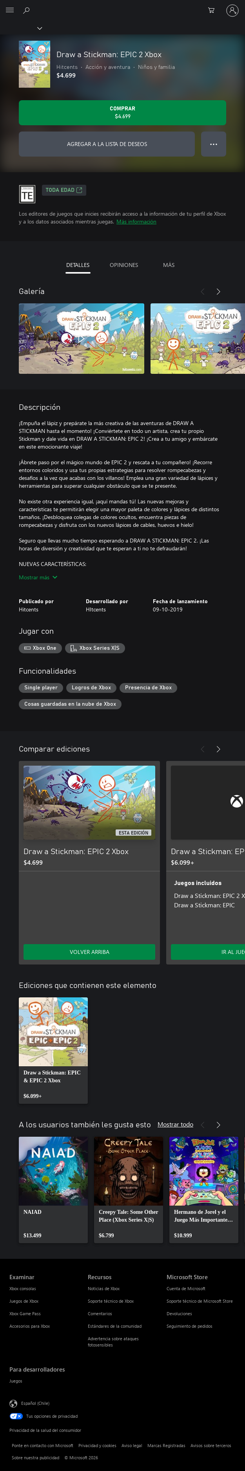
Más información (136, 221)
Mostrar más (38, 577)
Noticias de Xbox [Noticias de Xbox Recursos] (104, 1288)
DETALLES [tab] (77, 265)
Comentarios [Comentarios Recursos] (100, 1313)
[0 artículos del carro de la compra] (213, 10)
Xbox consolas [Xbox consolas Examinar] (22, 1288)
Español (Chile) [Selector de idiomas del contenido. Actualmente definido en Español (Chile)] (35, 1403)
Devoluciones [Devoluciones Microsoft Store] (179, 1313)
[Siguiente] (218, 291)
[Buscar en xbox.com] (27, 10)
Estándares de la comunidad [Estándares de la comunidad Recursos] (115, 1326)
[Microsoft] (122, 6)
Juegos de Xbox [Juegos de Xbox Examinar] (23, 1300)
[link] (53, 1050)
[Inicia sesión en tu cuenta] (232, 10)
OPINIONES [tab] (124, 265)
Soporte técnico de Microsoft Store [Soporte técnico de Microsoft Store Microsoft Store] (200, 1300)
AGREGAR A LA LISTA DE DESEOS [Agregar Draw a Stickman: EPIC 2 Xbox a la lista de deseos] (107, 144)
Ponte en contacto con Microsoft (42, 1445)
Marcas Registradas (166, 1445)
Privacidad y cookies (97, 1445)
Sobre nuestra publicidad (35, 1457)
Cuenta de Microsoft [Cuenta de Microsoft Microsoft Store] (186, 1288)
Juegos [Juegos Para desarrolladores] (15, 1380)
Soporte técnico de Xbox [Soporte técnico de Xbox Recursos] (111, 1300)
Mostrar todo (175, 1124)
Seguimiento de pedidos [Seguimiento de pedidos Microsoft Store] (189, 1326)
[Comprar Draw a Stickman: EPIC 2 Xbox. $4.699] (122, 112)
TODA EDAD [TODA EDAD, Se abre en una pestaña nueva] (64, 190)
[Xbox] (20, 27)
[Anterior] (203, 291)
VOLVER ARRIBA (89, 951)
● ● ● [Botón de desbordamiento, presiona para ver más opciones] (214, 144)
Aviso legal (132, 1445)
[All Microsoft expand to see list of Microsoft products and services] (9, 10)
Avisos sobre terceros (211, 1445)
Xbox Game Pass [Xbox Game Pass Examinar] (25, 1313)
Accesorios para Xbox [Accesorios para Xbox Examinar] (29, 1326)
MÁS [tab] (168, 265)
